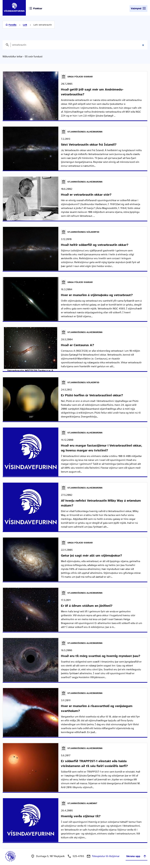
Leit (25, 24)
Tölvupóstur (105, 852)
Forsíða (12, 24)
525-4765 (78, 852)
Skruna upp (136, 852)
